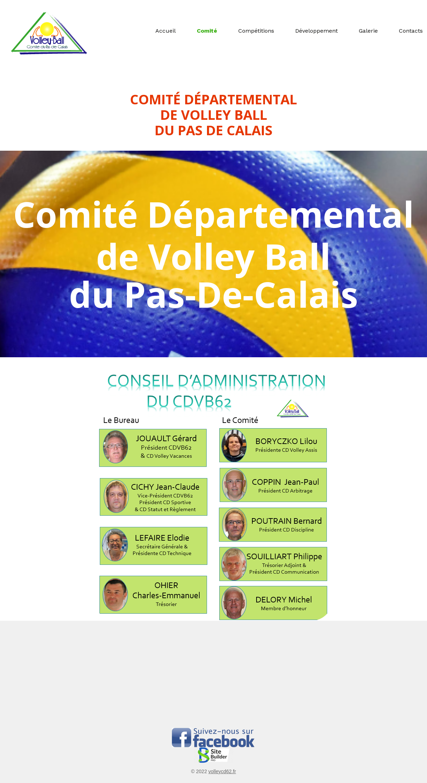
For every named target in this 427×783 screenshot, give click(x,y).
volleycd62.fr (222, 771)
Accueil (165, 30)
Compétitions (256, 30)
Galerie (368, 30)
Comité (207, 30)
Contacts (411, 30)
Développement (316, 30)
